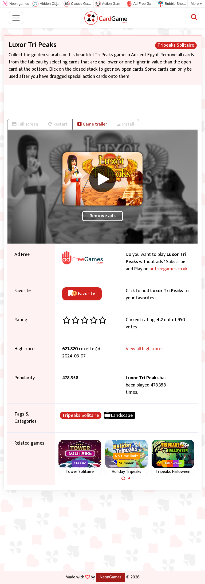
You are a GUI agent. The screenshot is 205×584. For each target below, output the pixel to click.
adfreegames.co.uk (168, 269)
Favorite (81, 294)
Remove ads (102, 216)
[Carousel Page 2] (129, 478)
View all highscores (145, 349)
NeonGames (110, 577)
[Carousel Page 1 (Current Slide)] (123, 478)
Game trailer (92, 124)
